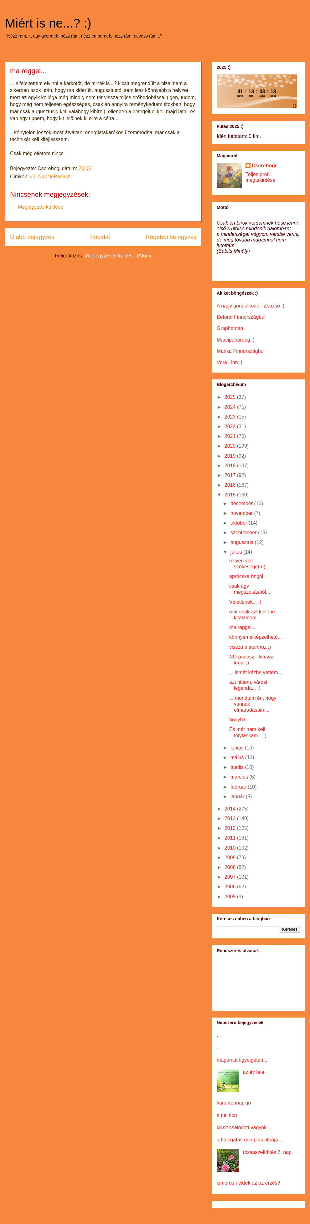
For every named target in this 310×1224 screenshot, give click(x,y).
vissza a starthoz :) (250, 647)
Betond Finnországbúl (241, 317)
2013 (231, 818)
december (242, 503)
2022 (231, 426)
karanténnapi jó (234, 1102)
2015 (231, 494)
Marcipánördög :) (236, 340)
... (219, 1035)
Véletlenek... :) (245, 602)
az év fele (253, 1072)
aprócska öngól (246, 576)
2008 (231, 867)
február (239, 787)
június (237, 747)
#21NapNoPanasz (50, 176)
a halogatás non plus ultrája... (249, 1139)
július (236, 552)
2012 (231, 828)
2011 (231, 838)
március (239, 777)
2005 (231, 896)
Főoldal (100, 237)
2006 (231, 886)
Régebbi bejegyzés (171, 237)
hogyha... (239, 719)
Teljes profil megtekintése (260, 177)
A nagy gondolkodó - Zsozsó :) (250, 305)
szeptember (244, 532)
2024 (231, 407)
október (239, 523)
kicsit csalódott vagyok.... (244, 1127)
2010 (231, 848)
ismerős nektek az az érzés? (248, 1183)
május (237, 757)
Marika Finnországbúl (241, 351)
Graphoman (230, 328)
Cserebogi (264, 165)
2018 (231, 465)
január (238, 796)
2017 (231, 475)
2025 (231, 397)
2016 (231, 485)
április (237, 767)
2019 (231, 456)
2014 (231, 808)
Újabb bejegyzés (32, 237)
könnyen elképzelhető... (255, 637)
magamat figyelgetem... (243, 1060)
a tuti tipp (227, 1115)
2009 (231, 857)
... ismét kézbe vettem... (255, 672)
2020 (231, 446)
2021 (231, 436)
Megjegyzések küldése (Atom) (118, 255)
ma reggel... (242, 627)
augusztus (242, 542)
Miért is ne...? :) (48, 23)
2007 (231, 877)
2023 (231, 416)
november (242, 513)
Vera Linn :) (229, 362)
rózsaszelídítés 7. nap (267, 1152)
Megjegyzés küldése (40, 207)
